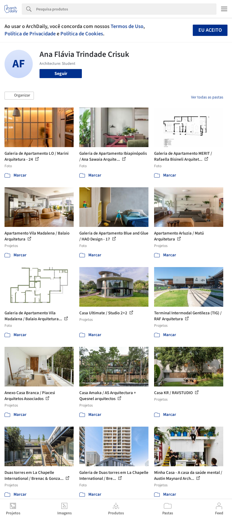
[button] (19, 96)
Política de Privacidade (30, 33)
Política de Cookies (81, 33)
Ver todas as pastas (207, 97)
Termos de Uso (127, 26)
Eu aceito (210, 30)
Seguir (60, 73)
